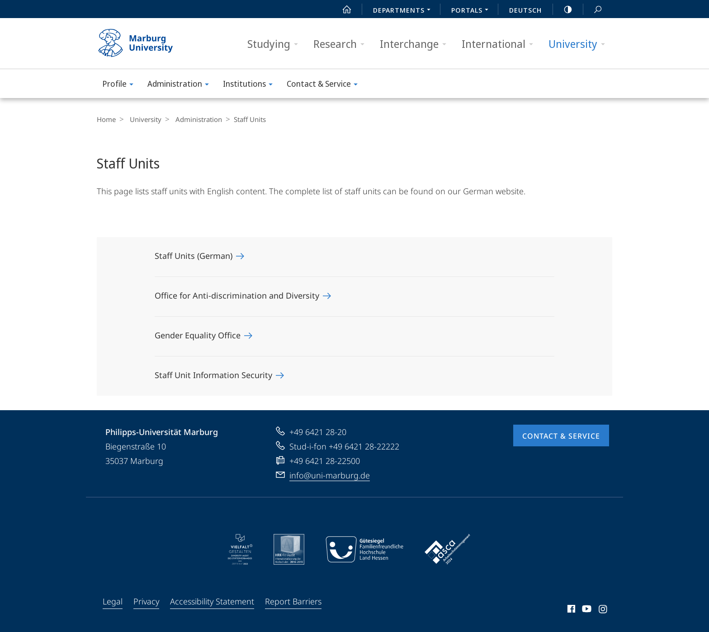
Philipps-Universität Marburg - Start (145, 43)
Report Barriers (293, 601)
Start (342, 9)
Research (341, 44)
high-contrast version (563, 9)
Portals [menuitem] (472, 10)
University (579, 44)
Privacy (146, 601)
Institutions (251, 85)
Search (592, 9)
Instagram (603, 610)
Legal (113, 601)
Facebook (570, 610)
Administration (181, 85)
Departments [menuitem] (404, 10)
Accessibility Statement (212, 601)
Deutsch (525, 9)
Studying (275, 44)
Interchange (416, 44)
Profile (120, 85)
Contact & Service (325, 85)
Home (106, 119)
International (500, 44)
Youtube (585, 610)
